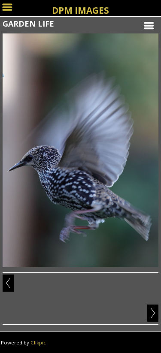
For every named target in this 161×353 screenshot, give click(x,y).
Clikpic (38, 342)
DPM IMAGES (80, 10)
